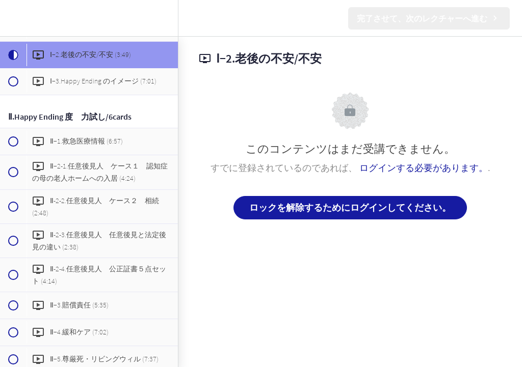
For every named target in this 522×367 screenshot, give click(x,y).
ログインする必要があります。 (423, 168)
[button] (12, 18)
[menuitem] (165, 18)
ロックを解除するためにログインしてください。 (350, 207)
